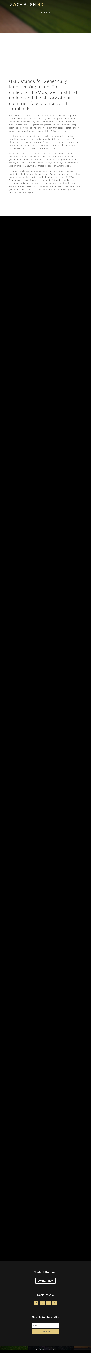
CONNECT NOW (45, 1280)
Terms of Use (50, 1349)
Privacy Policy (40, 1349)
